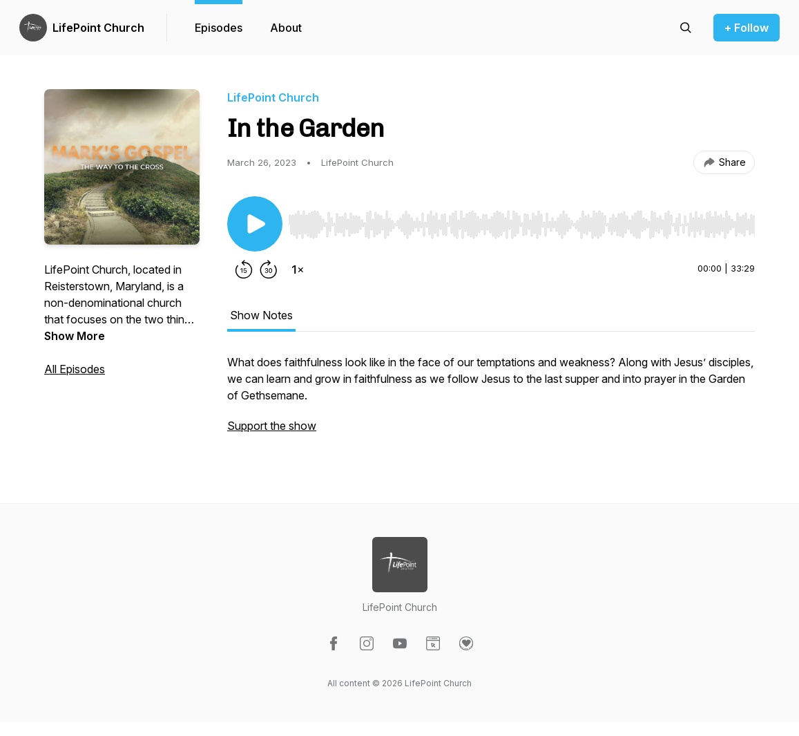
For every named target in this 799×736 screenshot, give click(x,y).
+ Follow (746, 28)
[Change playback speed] (297, 269)
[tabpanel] (491, 401)
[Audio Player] (521, 220)
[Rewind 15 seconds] (243, 269)
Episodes (218, 28)
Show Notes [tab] (261, 315)
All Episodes (74, 369)
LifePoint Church (98, 28)
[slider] (521, 224)
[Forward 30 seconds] (268, 269)
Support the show (271, 426)
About (286, 28)
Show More (74, 336)
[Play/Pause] (254, 224)
